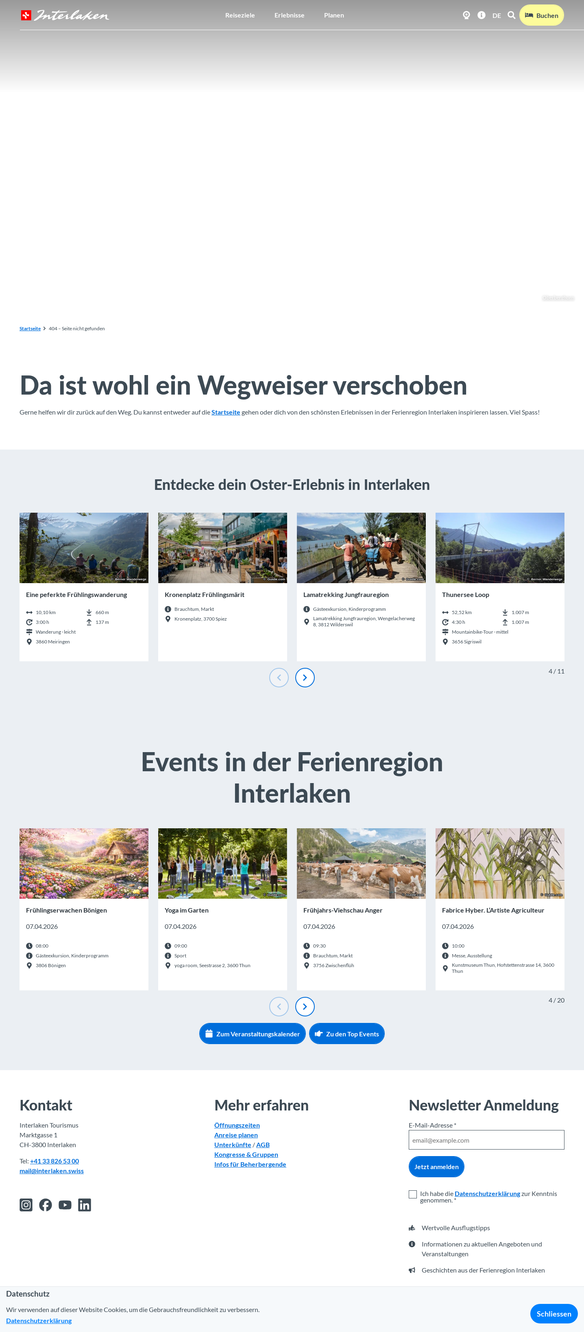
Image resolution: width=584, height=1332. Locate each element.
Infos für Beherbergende (250, 1164)
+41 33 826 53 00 (54, 1161)
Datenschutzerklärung (487, 1193)
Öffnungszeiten (237, 1125)
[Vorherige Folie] (279, 677)
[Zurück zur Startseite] (65, 15)
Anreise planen (236, 1135)
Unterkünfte (232, 1144)
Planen (334, 14)
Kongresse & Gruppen (246, 1154)
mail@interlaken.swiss (52, 1170)
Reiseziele (240, 14)
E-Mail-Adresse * (432, 1125)
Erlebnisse (290, 14)
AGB (263, 1144)
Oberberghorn (554, 297)
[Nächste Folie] (305, 677)
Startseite (30, 328)
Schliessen (554, 1313)
